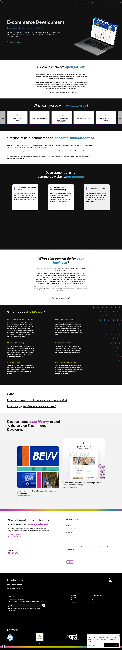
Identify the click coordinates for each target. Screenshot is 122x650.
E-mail (68, 525)
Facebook (74, 600)
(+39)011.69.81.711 (14, 537)
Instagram (73, 597)
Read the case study (23, 495)
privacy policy (79, 546)
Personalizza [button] (91, 645)
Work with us (95, 602)
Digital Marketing (54, 273)
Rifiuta (107, 645)
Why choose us (96, 595)
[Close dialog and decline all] (119, 635)
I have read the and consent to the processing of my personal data (88, 546)
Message (69, 532)
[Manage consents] (3, 646)
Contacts (113, 3)
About (59, 3)
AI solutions (85, 3)
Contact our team (14, 42)
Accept (115, 645)
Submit (71, 562)
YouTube (73, 602)
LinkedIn (73, 595)
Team (93, 597)
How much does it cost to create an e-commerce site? (37, 400)
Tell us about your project (62, 298)
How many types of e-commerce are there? (31, 406)
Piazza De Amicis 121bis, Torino (15, 588)
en (120, 3)
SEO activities (59, 275)
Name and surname (72, 519)
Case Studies (95, 3)
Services (75, 3)
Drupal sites (21, 336)
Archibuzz (10, 145)
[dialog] (103, 641)
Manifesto (95, 600)
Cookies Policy (86, 643)
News (105, 3)
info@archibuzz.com (16, 534)
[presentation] (79, 554)
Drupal (66, 3)
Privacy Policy (78, 643)
